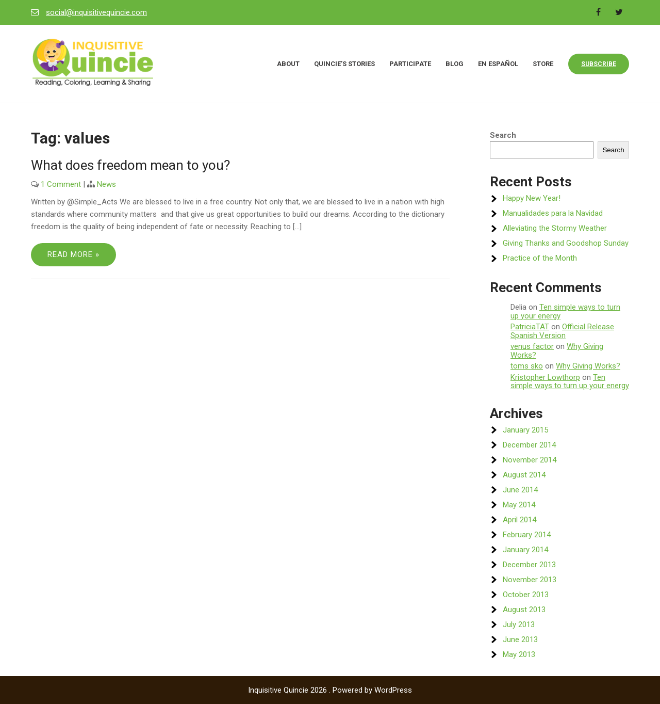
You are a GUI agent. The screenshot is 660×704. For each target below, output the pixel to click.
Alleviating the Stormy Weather (555, 228)
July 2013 (519, 624)
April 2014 (519, 519)
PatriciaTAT (529, 326)
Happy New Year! (531, 198)
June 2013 (520, 639)
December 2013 (529, 564)
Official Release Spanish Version (562, 331)
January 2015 (525, 430)
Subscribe (598, 64)
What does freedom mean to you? (130, 165)
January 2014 (525, 549)
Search (503, 135)
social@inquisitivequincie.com (96, 12)
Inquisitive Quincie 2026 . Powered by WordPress (330, 690)
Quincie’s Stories (344, 64)
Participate (410, 64)
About (288, 64)
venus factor (532, 346)
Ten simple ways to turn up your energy (565, 311)
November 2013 (529, 579)
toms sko (526, 366)
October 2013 (526, 594)
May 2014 (519, 504)
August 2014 (524, 474)
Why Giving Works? (588, 366)
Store (543, 64)
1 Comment (61, 184)
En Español (498, 64)
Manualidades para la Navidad (553, 213)
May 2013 (519, 654)
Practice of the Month (540, 258)
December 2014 (529, 445)
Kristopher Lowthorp (545, 377)
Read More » (73, 254)
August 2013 (524, 609)
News (106, 184)
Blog (455, 64)
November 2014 (529, 460)
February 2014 (527, 534)
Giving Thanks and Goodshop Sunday (566, 243)
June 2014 (520, 489)
